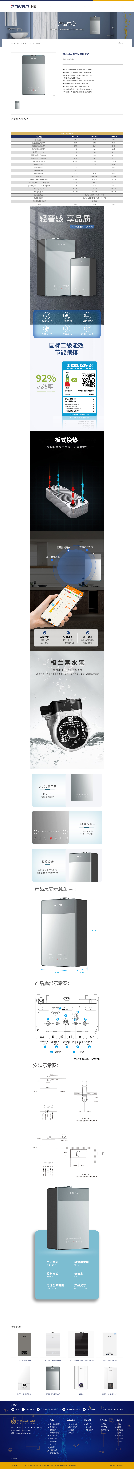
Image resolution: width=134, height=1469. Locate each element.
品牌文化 (120, 1427)
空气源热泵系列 (55, 1424)
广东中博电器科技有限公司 (33, 1465)
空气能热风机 (54, 1453)
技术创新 (89, 1427)
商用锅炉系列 (54, 1433)
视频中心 (120, 1433)
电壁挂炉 (53, 1430)
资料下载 (104, 1427)
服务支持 (71, 1433)
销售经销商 (89, 1430)
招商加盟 (85, 7)
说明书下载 (105, 1430)
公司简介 (120, 1424)
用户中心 (97, 7)
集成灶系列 (53, 1438)
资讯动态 (120, 1430)
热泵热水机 (53, 1450)
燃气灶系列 (53, 1444)
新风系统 (53, 1447)
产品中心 (58, 7)
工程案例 (71, 1430)
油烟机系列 (53, 1441)
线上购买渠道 (72, 1427)
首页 (48, 7)
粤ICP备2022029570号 (51, 1465)
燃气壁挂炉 (36, 43)
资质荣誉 (120, 1435)
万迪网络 (120, 1465)
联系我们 (120, 1441)
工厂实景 (120, 1438)
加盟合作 (89, 1424)
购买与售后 (72, 7)
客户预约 (104, 1424)
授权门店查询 (72, 1424)
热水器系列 (53, 1435)
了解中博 (110, 7)
